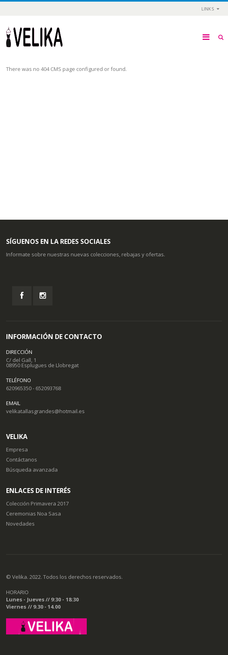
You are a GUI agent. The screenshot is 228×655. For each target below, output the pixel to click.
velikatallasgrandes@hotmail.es (45, 411)
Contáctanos (21, 459)
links (207, 9)
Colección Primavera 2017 (37, 503)
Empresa (17, 449)
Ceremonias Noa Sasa (33, 513)
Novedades (20, 523)
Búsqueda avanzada (32, 469)
